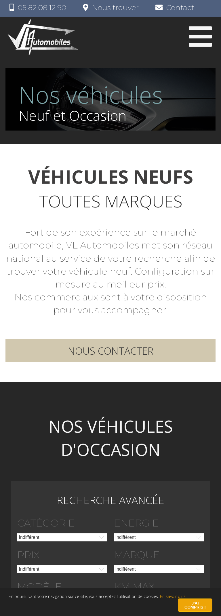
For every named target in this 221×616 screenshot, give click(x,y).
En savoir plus (173, 596)
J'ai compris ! (195, 605)
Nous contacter (110, 350)
